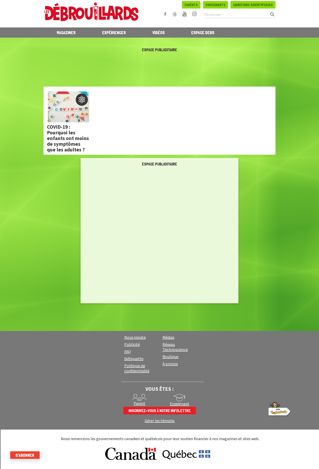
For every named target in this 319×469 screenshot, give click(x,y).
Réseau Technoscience (175, 347)
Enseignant (179, 404)
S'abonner (24, 455)
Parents (191, 5)
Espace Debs (202, 32)
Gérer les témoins (160, 420)
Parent (139, 403)
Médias (168, 337)
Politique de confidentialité (136, 368)
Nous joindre (135, 337)
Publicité (132, 344)
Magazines (66, 32)
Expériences (114, 32)
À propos (170, 364)
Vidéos (158, 32)
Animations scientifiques (253, 5)
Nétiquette (133, 359)
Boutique (170, 357)
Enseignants (215, 5)
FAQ (127, 352)
